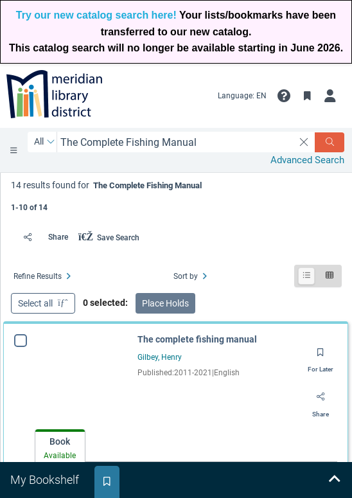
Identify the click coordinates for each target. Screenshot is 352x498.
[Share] (42, 237)
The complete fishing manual (197, 339)
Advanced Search (307, 160)
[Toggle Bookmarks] (307, 95)
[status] (176, 195)
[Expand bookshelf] (334, 480)
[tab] (60, 446)
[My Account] (330, 95)
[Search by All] (44, 142)
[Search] (329, 142)
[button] (283, 95)
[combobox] (176, 142)
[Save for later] (320, 356)
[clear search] (304, 142)
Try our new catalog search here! (96, 15)
